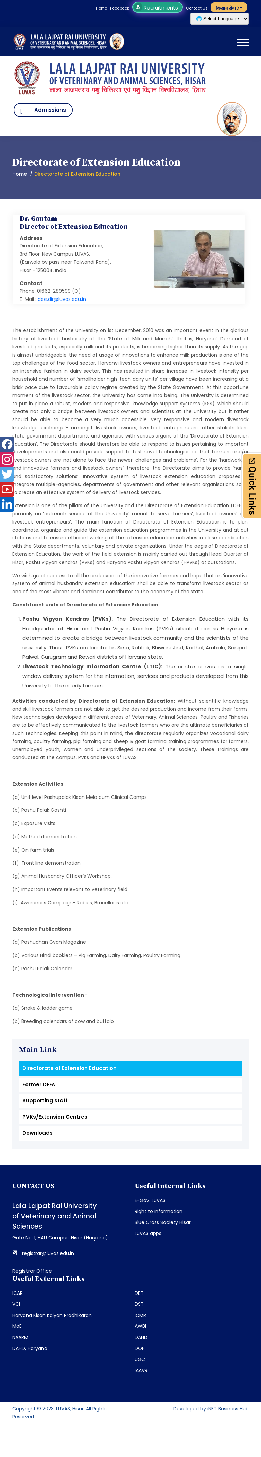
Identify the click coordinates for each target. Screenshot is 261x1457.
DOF (139, 1348)
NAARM (20, 1337)
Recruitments (157, 7)
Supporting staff (45, 1100)
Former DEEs (38, 1084)
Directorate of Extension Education (69, 1068)
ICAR (17, 1293)
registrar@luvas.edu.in (48, 1253)
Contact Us (197, 8)
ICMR (140, 1315)
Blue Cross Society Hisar (163, 1222)
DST (139, 1304)
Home (101, 8)
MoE (17, 1326)
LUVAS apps (148, 1233)
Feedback (119, 8)
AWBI (140, 1326)
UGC (140, 1359)
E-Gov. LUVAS (150, 1200)
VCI (16, 1304)
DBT (139, 1293)
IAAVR (141, 1370)
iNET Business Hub (228, 1408)
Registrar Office (32, 1270)
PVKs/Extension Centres (54, 1116)
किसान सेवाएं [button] (227, 8)
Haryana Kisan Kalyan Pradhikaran (52, 1315)
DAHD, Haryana (29, 1348)
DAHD (141, 1337)
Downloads (37, 1132)
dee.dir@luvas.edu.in (62, 299)
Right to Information (158, 1211)
